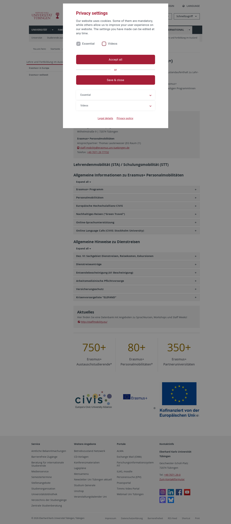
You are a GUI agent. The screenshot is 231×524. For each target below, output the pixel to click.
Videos (112, 43)
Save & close (115, 80)
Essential (88, 43)
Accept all (115, 59)
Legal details (105, 118)
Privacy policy (125, 118)
